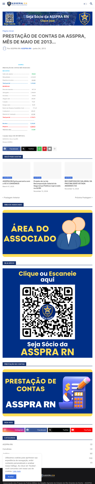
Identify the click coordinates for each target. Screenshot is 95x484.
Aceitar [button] (11, 476)
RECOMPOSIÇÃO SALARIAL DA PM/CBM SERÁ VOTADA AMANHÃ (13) (78, 183)
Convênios (47, 449)
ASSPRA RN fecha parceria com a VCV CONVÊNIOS (16, 182)
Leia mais (17, 471)
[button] (3, 4)
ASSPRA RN (47, 444)
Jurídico (47, 453)
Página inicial (8, 31)
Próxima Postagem (83, 197)
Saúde (47, 462)
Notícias (47, 458)
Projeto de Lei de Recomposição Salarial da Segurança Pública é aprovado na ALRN (47, 184)
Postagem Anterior (12, 197)
